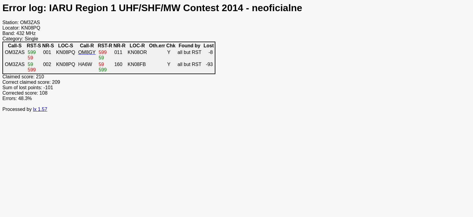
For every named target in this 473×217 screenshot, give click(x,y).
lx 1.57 (40, 109)
